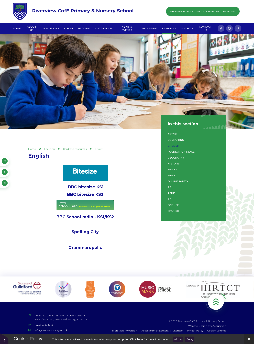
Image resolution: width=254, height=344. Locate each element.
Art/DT (173, 134)
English (99, 148)
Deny (189, 339)
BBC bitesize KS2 (85, 194)
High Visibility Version (124, 330)
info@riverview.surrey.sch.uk (51, 330)
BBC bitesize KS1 (86, 186)
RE (169, 199)
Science (173, 205)
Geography (176, 157)
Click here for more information (149, 339)
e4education (218, 325)
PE (169, 187)
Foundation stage (181, 151)
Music (172, 175)
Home (32, 148)
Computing (176, 139)
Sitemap (178, 330)
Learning (49, 148)
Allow (178, 339)
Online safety (178, 181)
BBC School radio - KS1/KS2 (85, 216)
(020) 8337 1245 (44, 324)
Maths (172, 169)
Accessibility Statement (155, 330)
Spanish (173, 211)
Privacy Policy (195, 330)
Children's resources (75, 148)
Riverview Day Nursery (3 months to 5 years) (202, 11)
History (173, 163)
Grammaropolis (85, 247)
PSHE (171, 193)
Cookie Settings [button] (216, 330)
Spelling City (85, 231)
